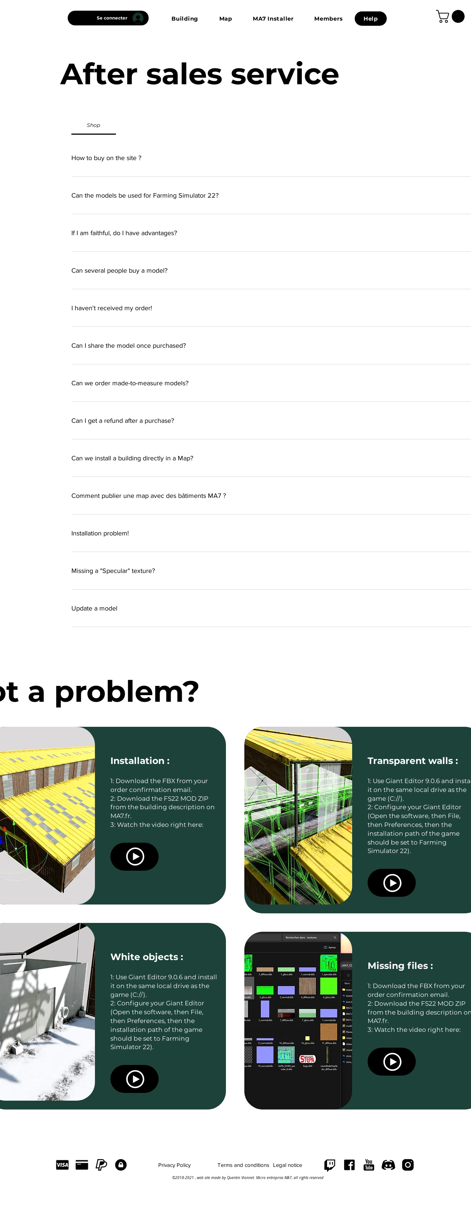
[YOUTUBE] (369, 1165)
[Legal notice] (287, 1165)
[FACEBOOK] (349, 1165)
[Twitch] (330, 1165)
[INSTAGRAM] (408, 1165)
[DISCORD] (388, 1165)
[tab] (93, 125)
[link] (452, 16)
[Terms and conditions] (243, 1165)
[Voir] (134, 857)
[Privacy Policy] (174, 1165)
